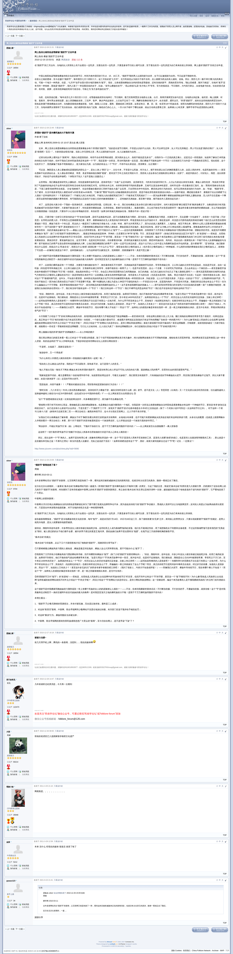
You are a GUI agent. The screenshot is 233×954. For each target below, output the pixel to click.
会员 (207, 16)
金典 (8, 842)
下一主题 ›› (20, 36)
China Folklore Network (201, 951)
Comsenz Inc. (129, 942)
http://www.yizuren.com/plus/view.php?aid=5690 (57, 448)
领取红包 (214, 16)
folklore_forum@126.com (71, 719)
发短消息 (25, 77)
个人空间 (13, 77)
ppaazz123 (10, 881)
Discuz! (109, 942)
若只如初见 (10, 680)
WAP (222, 951)
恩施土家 (10, 48)
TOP (224, 121)
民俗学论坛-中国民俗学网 (15, 21)
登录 (201, 16)
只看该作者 (59, 47)
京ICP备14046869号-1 (50, 951)
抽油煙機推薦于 (60, 893)
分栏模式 (10, 16)
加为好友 (13, 80)
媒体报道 (33, 21)
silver (8, 128)
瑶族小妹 (10, 787)
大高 (8, 732)
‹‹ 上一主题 (9, 36)
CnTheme (122, 944)
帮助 (222, 16)
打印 (225, 43)
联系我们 (186, 951)
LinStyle (112, 944)
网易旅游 (65, 59)
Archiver (215, 951)
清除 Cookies (176, 951)
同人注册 (193, 16)
